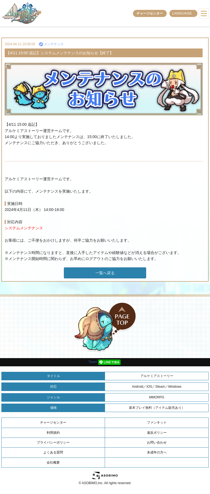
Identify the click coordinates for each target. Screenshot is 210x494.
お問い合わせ (157, 442)
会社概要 (53, 462)
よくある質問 (53, 452)
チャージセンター (150, 13)
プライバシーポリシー (53, 442)
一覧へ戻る (105, 273)
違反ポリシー (157, 433)
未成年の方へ (157, 452)
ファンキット (157, 422)
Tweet (92, 362)
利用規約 (53, 433)
